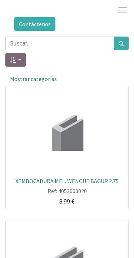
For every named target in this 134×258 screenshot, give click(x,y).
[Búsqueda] (121, 43)
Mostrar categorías (33, 78)
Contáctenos (35, 24)
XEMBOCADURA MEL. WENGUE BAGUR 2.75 (67, 180)
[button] (15, 60)
